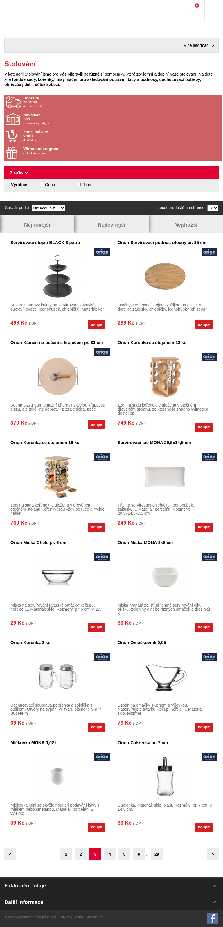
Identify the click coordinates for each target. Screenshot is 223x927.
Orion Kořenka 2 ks (30, 642)
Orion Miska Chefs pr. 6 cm (38, 542)
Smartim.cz (94, 917)
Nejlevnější (111, 225)
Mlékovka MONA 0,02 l (33, 742)
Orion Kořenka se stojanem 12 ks (152, 342)
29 (156, 854)
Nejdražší (185, 225)
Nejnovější (37, 225)
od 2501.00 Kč (121, 102)
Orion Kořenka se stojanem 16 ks (44, 442)
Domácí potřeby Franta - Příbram (16, 10)
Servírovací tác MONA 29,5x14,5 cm (154, 442)
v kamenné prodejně (57, 119)
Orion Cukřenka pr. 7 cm (143, 742)
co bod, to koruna (57, 151)
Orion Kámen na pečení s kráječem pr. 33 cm (56, 342)
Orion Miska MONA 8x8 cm (145, 542)
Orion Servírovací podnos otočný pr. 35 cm (162, 242)
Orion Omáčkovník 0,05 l (143, 642)
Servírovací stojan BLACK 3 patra (45, 242)
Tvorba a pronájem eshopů (25, 917)
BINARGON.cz (58, 917)
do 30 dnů (57, 136)
